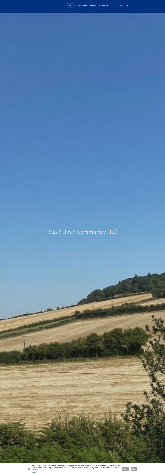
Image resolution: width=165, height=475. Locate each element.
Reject (134, 469)
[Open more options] (127, 5)
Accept (125, 469)
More (34, 472)
